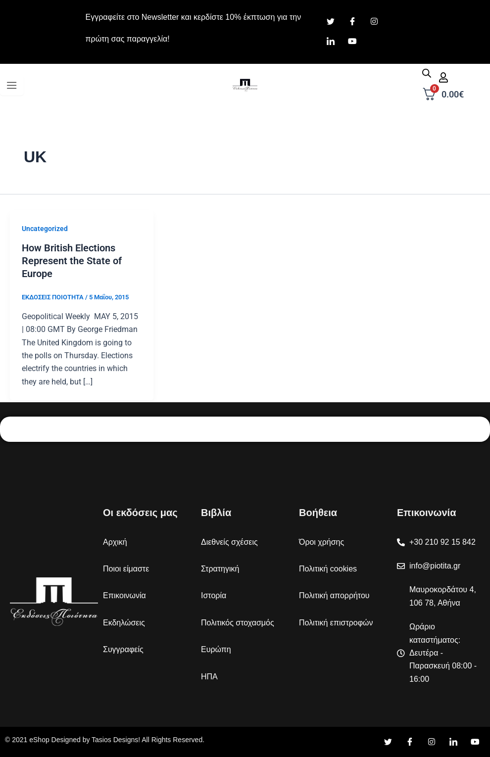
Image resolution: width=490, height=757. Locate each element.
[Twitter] (330, 22)
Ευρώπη (216, 649)
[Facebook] (352, 22)
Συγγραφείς (123, 649)
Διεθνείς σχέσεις (229, 542)
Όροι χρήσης (321, 542)
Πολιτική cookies (328, 569)
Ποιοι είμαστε (126, 569)
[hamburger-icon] (12, 85)
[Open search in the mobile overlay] (427, 73)
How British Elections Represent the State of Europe (72, 261)
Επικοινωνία (124, 595)
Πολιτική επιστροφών (336, 622)
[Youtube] (352, 42)
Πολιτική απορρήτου (334, 595)
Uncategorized (45, 229)
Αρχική (115, 542)
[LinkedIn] (330, 42)
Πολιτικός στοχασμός (237, 622)
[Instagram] (374, 22)
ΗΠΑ (209, 676)
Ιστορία (213, 595)
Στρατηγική (220, 569)
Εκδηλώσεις (124, 622)
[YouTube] (475, 742)
